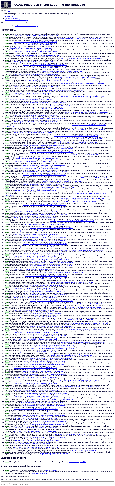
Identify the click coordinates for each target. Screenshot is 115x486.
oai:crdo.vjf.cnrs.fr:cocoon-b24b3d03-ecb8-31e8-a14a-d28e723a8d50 (36, 339)
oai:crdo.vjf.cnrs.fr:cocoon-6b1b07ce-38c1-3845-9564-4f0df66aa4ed (44, 205)
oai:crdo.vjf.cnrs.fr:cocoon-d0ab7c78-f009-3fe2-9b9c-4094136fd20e (79, 386)
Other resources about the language (16, 20)
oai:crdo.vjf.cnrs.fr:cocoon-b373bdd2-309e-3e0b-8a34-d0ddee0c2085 (83, 342)
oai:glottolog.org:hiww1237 (77, 462)
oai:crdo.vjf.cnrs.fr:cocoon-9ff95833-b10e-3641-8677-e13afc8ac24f (35, 310)
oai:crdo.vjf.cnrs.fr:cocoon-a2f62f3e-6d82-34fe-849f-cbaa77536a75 (71, 320)
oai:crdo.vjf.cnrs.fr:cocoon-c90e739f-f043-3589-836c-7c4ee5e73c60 (35, 383)
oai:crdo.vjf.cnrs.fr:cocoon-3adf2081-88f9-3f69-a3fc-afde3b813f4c (86, 129)
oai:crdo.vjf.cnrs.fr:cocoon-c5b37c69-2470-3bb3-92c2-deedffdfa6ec (80, 380)
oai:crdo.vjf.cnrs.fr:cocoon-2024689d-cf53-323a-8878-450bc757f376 (44, 102)
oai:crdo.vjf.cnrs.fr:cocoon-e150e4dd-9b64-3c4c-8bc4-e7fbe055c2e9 (36, 409)
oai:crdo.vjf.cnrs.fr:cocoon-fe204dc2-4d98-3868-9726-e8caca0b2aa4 (30, 443)
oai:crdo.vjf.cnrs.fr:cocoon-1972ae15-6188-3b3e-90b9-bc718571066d (36, 86)
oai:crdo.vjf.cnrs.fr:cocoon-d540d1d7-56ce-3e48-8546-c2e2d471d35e (36, 396)
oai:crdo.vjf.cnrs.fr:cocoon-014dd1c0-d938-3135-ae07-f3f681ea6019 (79, 38)
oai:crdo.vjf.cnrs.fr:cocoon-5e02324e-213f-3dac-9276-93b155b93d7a (52, 187)
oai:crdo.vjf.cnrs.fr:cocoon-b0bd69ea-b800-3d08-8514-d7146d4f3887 (36, 332)
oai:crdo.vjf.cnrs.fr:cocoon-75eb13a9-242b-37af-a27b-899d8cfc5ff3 (44, 241)
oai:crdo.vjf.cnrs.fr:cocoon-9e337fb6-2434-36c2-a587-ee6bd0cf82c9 (80, 307)
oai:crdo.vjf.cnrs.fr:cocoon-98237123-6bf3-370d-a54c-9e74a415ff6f (44, 291)
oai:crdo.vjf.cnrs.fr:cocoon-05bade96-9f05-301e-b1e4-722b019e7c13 (30, 48)
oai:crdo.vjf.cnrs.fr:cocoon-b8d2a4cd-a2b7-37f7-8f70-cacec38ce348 (71, 355)
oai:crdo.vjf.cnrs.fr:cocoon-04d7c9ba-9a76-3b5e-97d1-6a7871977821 (31, 45)
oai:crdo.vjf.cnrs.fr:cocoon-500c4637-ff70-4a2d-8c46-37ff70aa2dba (35, 161)
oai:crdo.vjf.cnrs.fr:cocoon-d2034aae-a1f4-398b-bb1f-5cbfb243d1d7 (46, 393)
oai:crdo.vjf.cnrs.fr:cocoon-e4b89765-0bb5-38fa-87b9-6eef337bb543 (44, 415)
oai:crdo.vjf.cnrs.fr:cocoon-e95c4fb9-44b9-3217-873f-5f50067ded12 (44, 421)
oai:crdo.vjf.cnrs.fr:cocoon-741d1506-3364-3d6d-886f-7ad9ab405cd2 (36, 234)
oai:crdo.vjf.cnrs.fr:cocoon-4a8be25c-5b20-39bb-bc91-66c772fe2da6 (52, 148)
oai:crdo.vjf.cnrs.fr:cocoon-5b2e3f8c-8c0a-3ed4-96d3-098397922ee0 (61, 181)
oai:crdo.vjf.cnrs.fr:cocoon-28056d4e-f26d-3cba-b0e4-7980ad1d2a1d (86, 112)
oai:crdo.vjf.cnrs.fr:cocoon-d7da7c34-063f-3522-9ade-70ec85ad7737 (52, 399)
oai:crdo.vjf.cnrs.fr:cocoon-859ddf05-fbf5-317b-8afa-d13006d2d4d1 (46, 276)
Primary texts (9, 17)
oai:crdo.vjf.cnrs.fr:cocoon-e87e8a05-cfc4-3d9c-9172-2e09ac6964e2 (37, 418)
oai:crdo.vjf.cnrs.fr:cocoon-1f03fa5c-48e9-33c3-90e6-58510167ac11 (35, 93)
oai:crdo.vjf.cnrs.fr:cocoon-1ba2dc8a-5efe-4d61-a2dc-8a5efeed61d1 (61, 90)
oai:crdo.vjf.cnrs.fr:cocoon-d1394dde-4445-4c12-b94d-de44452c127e (36, 390)
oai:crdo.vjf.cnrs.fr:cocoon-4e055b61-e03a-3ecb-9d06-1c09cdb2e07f (76, 155)
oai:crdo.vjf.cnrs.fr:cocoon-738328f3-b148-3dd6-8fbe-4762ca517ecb (35, 231)
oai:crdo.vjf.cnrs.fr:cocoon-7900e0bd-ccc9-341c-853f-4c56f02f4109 (35, 247)
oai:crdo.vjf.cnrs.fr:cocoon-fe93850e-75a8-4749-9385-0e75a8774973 (36, 447)
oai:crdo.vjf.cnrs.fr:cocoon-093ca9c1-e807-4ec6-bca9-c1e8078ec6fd (35, 51)
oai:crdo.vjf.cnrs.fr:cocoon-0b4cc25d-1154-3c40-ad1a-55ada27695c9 (81, 58)
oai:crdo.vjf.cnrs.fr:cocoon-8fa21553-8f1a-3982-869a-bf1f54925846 (35, 288)
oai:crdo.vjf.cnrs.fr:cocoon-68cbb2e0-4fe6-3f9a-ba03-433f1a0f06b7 (74, 201)
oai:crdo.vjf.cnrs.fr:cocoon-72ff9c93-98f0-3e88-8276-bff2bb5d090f (45, 224)
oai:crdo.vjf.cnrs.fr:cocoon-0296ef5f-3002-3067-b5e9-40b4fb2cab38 (35, 42)
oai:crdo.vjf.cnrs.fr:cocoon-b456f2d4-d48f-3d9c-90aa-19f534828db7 (53, 345)
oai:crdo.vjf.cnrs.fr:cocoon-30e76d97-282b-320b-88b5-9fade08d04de (45, 118)
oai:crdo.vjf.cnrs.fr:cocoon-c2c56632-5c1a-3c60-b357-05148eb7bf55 (44, 371)
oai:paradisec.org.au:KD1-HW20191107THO (54, 454)
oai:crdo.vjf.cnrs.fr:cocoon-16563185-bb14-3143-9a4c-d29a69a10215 (76, 77)
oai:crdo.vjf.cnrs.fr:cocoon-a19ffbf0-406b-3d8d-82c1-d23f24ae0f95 (44, 313)
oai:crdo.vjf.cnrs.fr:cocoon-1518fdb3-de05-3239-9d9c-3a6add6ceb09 (36, 74)
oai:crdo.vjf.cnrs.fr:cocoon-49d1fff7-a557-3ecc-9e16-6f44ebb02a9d (44, 145)
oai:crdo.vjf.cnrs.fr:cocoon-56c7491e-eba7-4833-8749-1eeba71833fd (36, 168)
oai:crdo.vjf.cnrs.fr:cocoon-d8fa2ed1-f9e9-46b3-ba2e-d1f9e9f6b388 (42, 402)
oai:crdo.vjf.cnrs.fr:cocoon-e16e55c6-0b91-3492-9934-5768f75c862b (45, 412)
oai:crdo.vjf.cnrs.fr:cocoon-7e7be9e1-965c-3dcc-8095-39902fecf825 (44, 253)
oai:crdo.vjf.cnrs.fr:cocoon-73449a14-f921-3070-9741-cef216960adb (51, 228)
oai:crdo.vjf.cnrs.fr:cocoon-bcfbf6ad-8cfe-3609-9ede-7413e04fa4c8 (44, 364)
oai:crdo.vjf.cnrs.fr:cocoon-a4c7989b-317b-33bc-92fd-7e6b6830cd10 (52, 326)
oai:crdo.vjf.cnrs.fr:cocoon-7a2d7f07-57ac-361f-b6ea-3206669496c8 (81, 250)
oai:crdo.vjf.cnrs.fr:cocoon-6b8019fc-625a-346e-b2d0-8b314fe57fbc (44, 208)
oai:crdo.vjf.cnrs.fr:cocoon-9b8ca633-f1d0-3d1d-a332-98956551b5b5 (45, 294)
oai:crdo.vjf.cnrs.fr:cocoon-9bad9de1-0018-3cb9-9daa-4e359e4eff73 (51, 301)
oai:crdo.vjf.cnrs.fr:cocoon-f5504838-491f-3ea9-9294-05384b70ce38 (37, 440)
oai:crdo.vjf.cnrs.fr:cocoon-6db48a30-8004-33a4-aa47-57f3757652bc (45, 214)
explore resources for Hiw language (26, 26)
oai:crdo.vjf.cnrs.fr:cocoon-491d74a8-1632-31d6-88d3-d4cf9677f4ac (75, 142)
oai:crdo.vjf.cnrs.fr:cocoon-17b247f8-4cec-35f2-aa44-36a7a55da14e (46, 80)
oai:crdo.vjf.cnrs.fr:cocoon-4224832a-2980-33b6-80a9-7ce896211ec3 (76, 136)
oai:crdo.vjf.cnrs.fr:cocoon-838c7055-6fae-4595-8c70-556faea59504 (35, 269)
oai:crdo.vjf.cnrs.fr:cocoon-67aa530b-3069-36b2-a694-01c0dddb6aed (82, 198)
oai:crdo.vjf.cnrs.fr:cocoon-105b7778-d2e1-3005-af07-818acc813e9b (45, 68)
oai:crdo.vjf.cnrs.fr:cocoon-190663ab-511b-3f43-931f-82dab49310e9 (82, 83)
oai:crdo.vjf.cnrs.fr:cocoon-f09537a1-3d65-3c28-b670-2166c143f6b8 (35, 427)
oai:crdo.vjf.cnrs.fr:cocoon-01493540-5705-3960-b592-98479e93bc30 (36, 35)
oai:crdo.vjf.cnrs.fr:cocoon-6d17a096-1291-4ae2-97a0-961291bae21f (36, 211)
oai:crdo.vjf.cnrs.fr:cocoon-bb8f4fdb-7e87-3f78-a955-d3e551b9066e (44, 361)
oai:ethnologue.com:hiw (52, 470)
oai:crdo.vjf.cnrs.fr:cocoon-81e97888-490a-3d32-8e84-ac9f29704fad (51, 266)
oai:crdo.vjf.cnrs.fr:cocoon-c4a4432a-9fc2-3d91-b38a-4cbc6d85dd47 (44, 374)
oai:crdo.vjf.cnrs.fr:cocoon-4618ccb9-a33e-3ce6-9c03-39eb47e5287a (81, 139)
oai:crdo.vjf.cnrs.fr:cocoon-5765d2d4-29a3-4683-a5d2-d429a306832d (45, 171)
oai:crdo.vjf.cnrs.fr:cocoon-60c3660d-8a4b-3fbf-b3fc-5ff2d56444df (36, 190)
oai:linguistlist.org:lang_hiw (39, 473)
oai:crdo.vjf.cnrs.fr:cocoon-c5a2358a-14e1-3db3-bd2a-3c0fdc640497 (37, 377)
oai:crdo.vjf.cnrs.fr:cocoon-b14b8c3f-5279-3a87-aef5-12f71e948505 (44, 336)
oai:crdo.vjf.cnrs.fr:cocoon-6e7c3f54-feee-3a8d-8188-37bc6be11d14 (35, 218)
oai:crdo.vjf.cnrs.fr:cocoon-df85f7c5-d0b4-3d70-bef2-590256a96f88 (44, 406)
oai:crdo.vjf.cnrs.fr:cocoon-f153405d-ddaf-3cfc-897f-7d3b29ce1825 (35, 431)
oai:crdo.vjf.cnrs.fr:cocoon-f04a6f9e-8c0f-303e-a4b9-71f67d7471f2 (44, 424)
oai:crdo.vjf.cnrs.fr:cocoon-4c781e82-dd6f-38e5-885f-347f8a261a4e (51, 152)
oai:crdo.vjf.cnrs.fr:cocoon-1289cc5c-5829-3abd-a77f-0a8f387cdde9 (61, 71)
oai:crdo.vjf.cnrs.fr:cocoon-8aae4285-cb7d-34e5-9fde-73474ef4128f (71, 282)
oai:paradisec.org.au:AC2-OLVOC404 (84, 450)
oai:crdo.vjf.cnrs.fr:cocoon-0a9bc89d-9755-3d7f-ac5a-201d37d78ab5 (37, 55)
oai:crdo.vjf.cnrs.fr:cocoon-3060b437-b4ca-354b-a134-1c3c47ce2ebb (36, 115)
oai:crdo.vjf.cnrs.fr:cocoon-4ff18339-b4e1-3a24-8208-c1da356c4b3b (36, 158)
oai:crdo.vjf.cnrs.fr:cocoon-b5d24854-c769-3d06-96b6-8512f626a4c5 (52, 348)
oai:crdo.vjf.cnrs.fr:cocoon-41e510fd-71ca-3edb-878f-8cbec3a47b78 (35, 132)
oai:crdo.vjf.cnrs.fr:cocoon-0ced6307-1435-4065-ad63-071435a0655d (36, 62)
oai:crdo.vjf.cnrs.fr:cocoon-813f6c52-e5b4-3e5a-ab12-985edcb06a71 (52, 262)
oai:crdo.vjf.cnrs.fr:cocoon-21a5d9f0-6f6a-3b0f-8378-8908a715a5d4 (44, 109)
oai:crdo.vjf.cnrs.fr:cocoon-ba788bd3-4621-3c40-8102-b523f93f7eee (51, 358)
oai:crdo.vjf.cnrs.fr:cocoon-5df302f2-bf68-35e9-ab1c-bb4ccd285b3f (44, 184)
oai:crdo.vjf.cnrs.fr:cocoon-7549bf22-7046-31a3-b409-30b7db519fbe (44, 237)
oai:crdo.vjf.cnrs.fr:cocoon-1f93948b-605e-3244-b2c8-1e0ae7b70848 (82, 96)
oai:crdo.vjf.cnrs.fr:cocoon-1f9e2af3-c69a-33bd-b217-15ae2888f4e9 (30, 99)
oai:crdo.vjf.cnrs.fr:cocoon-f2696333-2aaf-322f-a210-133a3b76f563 (75, 434)
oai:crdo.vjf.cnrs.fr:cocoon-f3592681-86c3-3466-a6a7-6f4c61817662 (44, 437)
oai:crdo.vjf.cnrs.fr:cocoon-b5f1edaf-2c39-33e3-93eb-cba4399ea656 (35, 352)
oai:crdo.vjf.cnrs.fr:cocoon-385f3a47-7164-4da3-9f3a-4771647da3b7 (36, 122)
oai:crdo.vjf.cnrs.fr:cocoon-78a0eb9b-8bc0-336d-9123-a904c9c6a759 (45, 244)
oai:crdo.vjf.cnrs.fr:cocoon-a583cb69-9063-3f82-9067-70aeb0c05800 (81, 329)
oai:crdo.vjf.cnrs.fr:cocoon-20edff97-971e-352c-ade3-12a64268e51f (51, 106)
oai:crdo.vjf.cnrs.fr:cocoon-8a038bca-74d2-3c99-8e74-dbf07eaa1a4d (45, 279)
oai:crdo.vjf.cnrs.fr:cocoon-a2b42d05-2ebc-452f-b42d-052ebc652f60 (35, 317)
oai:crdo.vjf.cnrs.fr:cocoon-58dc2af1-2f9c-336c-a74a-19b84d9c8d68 (86, 178)
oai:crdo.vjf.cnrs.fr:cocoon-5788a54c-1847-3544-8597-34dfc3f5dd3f (44, 175)
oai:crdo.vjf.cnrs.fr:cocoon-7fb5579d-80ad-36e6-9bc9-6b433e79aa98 (36, 256)
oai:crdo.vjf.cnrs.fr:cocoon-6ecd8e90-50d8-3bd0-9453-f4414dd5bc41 (72, 221)
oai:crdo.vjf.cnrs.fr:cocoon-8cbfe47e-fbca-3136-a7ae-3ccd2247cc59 (44, 285)
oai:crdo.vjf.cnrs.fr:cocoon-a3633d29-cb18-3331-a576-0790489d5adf (86, 323)
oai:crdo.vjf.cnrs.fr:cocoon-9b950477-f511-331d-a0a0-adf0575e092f (35, 297)
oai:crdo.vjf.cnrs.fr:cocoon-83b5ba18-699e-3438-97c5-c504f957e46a (61, 272)
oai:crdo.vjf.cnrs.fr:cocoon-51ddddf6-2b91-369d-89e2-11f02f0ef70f (44, 165)
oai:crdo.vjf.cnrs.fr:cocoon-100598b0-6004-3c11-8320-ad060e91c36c (45, 65)
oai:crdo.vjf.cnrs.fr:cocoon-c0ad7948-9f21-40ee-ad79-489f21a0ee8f (35, 368)
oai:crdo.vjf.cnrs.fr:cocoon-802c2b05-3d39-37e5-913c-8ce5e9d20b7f (52, 259)
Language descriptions (12, 18)
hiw (9, 11)
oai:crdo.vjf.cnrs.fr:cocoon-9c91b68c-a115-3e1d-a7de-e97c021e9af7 (80, 304)
